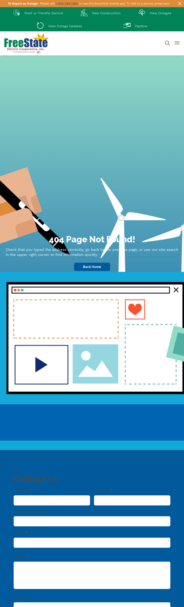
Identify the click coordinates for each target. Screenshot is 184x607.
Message (19, 557)
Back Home (92, 267)
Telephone (21, 597)
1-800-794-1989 (67, 3)
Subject (19, 533)
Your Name (21, 490)
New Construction (101, 13)
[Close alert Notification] (180, 3)
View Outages (154, 13)
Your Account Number (30, 511)
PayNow (135, 26)
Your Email (102, 490)
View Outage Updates (59, 26)
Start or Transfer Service (38, 13)
